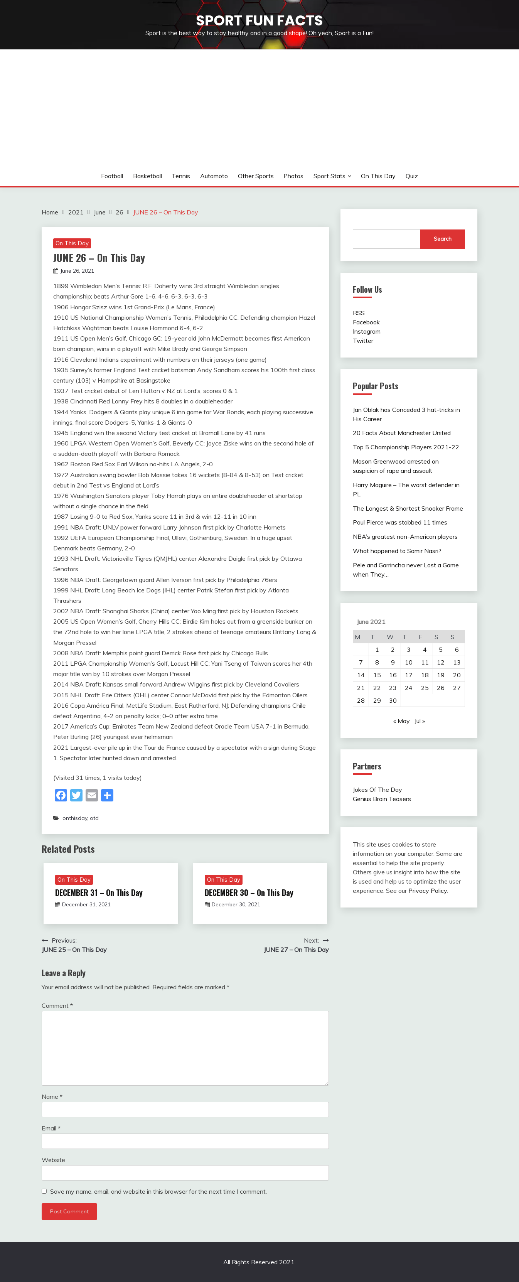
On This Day (378, 176)
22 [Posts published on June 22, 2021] (377, 688)
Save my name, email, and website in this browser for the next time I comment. (158, 1191)
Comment (57, 1005)
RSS (359, 313)
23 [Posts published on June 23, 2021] (393, 688)
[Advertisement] (259, 108)
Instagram (367, 331)
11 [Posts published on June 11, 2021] (425, 662)
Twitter (363, 340)
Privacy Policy (427, 890)
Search (443, 238)
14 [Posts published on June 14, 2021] (361, 675)
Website (53, 1160)
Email (51, 1128)
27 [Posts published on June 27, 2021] (457, 688)
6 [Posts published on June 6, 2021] (457, 649)
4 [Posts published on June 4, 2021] (425, 649)
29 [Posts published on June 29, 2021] (377, 700)
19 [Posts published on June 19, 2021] (441, 675)
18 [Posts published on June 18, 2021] (425, 675)
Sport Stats (329, 176)
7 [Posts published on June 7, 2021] (361, 662)
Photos (293, 176)
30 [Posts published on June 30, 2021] (393, 700)
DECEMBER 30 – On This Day (249, 892)
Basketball (147, 176)
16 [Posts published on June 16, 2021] (393, 675)
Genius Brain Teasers (382, 799)
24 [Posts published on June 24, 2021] (409, 688)
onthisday (74, 818)
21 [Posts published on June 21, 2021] (361, 688)
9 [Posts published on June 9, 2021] (393, 662)
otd (94, 818)
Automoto (214, 176)
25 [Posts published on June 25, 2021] (425, 688)
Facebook (366, 322)
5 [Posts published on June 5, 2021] (441, 649)
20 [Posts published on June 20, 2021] (457, 675)
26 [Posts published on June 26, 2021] (441, 688)
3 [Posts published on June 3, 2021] (409, 649)
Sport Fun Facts (259, 20)
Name (52, 1096)
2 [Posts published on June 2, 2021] (393, 649)
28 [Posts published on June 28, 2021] (361, 700)
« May (401, 721)
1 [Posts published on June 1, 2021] (377, 649)
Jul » (420, 721)
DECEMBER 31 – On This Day (99, 892)
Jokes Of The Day (377, 789)
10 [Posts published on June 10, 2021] (409, 662)
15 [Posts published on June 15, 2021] (377, 675)
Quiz (412, 176)
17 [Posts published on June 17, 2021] (409, 675)
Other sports (256, 176)
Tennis (181, 176)
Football (112, 176)
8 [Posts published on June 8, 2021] (377, 662)
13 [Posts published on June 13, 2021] (457, 662)
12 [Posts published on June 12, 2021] (441, 662)
